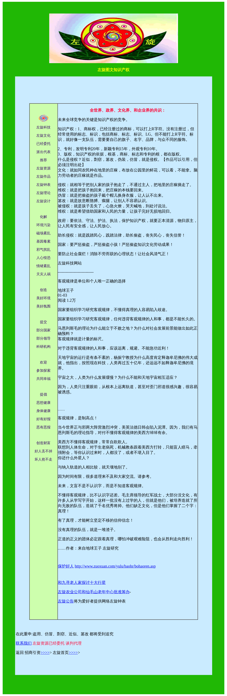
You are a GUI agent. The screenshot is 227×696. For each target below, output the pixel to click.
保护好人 (66, 566)
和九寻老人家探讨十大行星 (82, 582)
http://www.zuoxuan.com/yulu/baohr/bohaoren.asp (115, 566)
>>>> (45, 652)
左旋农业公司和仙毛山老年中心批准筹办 (94, 592)
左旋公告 (66, 601)
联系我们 (24, 643)
